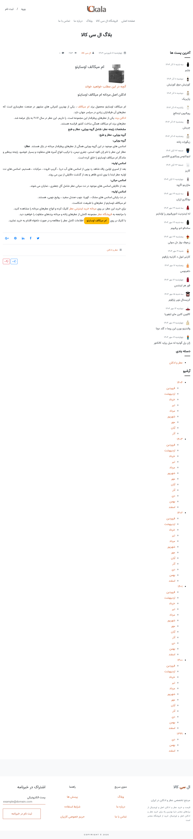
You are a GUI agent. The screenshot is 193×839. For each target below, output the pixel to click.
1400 (180, 660)
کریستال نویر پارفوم (179, 300)
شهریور (171, 416)
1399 (180, 734)
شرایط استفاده (72, 806)
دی (173, 496)
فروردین (170, 388)
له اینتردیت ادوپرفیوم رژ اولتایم (173, 213)
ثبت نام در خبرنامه (21, 813)
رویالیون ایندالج (181, 113)
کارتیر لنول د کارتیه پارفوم (176, 257)
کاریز (187, 170)
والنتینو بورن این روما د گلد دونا (173, 328)
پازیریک (186, 99)
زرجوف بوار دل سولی (179, 242)
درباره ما (78, 21)
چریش (186, 127)
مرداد (172, 411)
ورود (23, 9)
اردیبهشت (169, 394)
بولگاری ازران (183, 199)
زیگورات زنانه (183, 142)
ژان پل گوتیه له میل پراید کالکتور (172, 343)
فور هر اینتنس (182, 285)
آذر (173, 433)
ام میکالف (83, 106)
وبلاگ (89, 21)
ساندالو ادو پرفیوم (180, 228)
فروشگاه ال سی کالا (107, 21)
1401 (180, 586)
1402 (180, 513)
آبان (173, 428)
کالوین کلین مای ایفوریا (177, 314)
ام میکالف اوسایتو (89, 66)
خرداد (172, 399)
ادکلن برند (120, 118)
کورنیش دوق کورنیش (178, 84)
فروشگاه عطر (104, 214)
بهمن (172, 501)
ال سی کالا (86, 53)
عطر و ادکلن (176, 362)
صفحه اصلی (128, 21)
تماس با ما (64, 21)
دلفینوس (185, 271)
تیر (173, 405)
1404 (180, 382)
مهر (173, 422)
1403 (180, 439)
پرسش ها (72, 797)
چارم (187, 70)
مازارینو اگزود (183, 185)
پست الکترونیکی (24, 799)
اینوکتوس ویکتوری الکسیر (176, 156)
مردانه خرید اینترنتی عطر (82, 208)
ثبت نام (9, 9)
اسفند (172, 507)
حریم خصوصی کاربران (72, 816)
